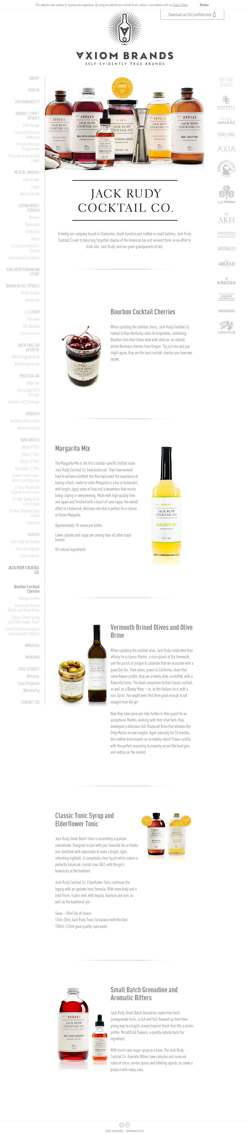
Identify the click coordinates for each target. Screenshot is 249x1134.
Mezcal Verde (30, 193)
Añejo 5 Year (31, 447)
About (35, 78)
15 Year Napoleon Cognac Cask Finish (25, 490)
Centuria (33, 522)
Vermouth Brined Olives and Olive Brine (24, 608)
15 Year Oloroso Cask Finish (24, 513)
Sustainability (27, 101)
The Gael (33, 319)
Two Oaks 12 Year (27, 468)
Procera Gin (29, 376)
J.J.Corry (32, 312)
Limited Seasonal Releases (27, 135)
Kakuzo (34, 534)
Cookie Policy (180, 5)
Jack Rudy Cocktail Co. (24, 570)
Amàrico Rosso (29, 428)
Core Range (31, 125)
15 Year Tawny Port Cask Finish (26, 501)
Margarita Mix (29, 598)
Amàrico (33, 413)
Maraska (32, 645)
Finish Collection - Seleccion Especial (25, 478)
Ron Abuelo (30, 439)
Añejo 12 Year (30, 461)
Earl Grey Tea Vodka (25, 541)
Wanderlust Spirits (23, 285)
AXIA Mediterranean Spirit (23, 272)
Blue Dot (33, 383)
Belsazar (33, 676)
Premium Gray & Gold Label (24, 158)
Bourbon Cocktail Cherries (27, 589)
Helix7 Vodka (30, 293)
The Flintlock (30, 333)
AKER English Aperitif (29, 347)
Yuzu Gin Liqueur (28, 548)
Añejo (35, 238)
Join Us (34, 90)
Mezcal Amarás (27, 172)
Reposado (32, 224)
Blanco (34, 217)
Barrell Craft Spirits (28, 116)
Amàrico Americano (25, 421)
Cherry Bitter (30, 556)
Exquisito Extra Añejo (24, 257)
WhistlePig (31, 690)
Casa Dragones (29, 683)
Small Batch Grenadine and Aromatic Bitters (23, 631)
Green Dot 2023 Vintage (28, 392)
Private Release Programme (28, 146)
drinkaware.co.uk (135, 1131)
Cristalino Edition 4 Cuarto (25, 248)
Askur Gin (33, 300)
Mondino (32, 657)
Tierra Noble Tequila (29, 208)
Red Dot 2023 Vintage (24, 402)
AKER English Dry (27, 364)
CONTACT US (30, 702)
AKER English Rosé (26, 357)
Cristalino (32, 231)
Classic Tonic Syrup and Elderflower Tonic (24, 620)
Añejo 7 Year (31, 454)
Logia (35, 186)
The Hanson (31, 326)
